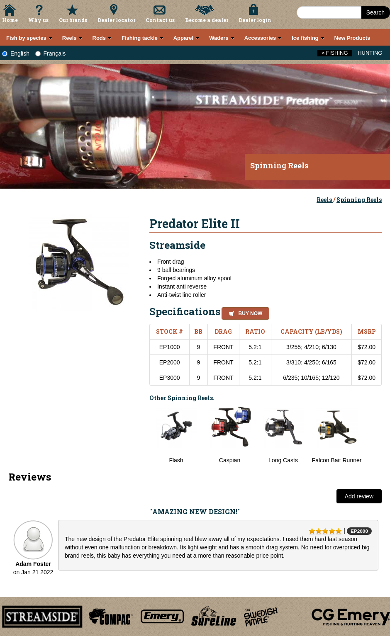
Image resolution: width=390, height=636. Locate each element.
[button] (244, 312)
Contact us (160, 20)
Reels (325, 200)
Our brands (73, 20)
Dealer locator (116, 20)
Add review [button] (359, 496)
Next (373, 435)
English (15, 53)
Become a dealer (206, 20)
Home (10, 20)
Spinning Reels (359, 200)
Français (50, 53)
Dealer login (255, 20)
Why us (38, 20)
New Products (352, 38)
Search (375, 12)
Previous (143, 435)
